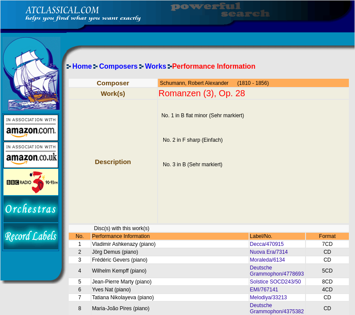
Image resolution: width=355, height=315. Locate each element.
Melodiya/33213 (268, 297)
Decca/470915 (267, 244)
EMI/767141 (264, 290)
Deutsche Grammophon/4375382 (277, 308)
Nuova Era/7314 (269, 252)
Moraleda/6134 (267, 260)
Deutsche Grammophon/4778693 (277, 271)
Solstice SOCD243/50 (275, 282)
